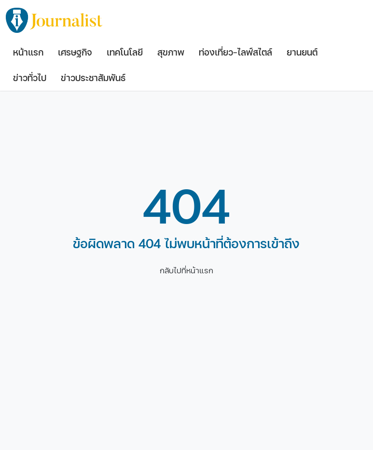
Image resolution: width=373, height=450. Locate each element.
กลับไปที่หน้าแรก (186, 270)
